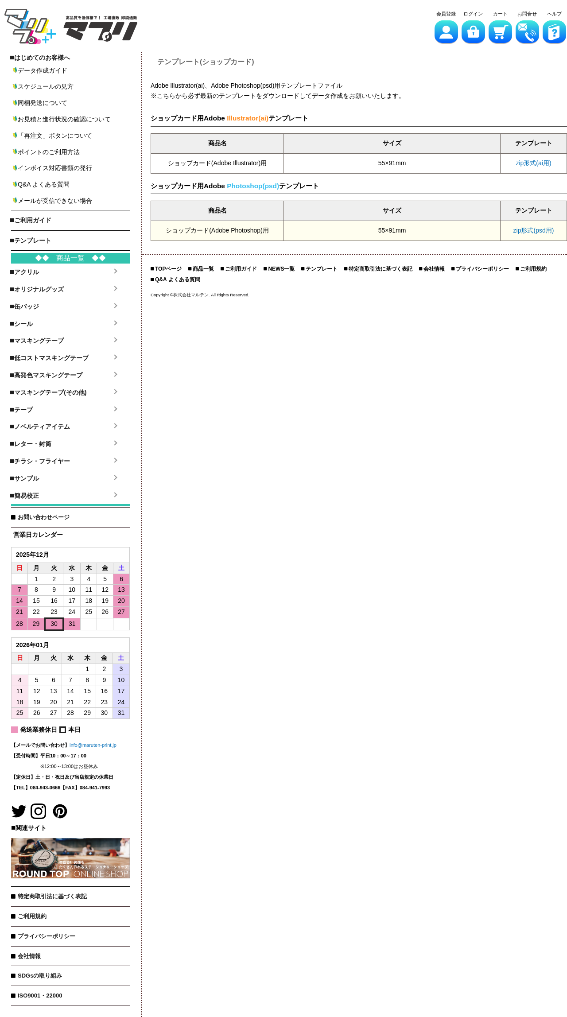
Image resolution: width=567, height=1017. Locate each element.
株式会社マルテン (191, 294)
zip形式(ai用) (533, 163)
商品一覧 (203, 269)
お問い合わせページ (44, 517)
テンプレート (322, 269)
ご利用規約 (32, 916)
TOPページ (168, 269)
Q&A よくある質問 (177, 279)
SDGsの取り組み (40, 975)
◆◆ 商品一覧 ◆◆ (70, 258)
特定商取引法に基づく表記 (52, 896)
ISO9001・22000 (40, 995)
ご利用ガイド (241, 269)
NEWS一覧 (281, 269)
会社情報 (29, 956)
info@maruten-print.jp (93, 745)
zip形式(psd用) (533, 230)
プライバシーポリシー (46, 936)
